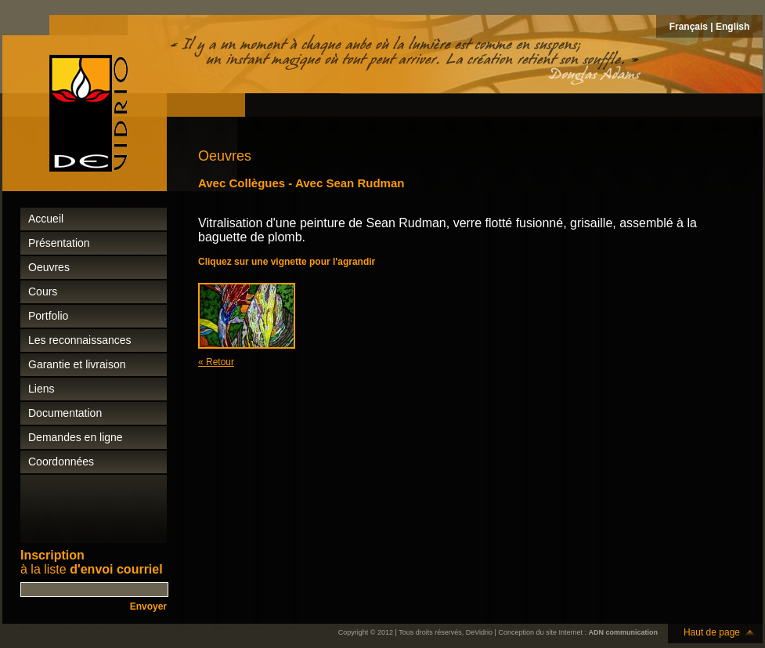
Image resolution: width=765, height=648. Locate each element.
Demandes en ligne (75, 437)
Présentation (59, 243)
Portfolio (48, 316)
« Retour (216, 362)
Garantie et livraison (77, 364)
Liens (41, 388)
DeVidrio (479, 632)
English (732, 26)
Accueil (45, 218)
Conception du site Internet (540, 632)
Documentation (65, 413)
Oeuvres (49, 267)
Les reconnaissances (80, 340)
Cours (42, 291)
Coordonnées (61, 461)
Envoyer (148, 606)
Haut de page (712, 632)
